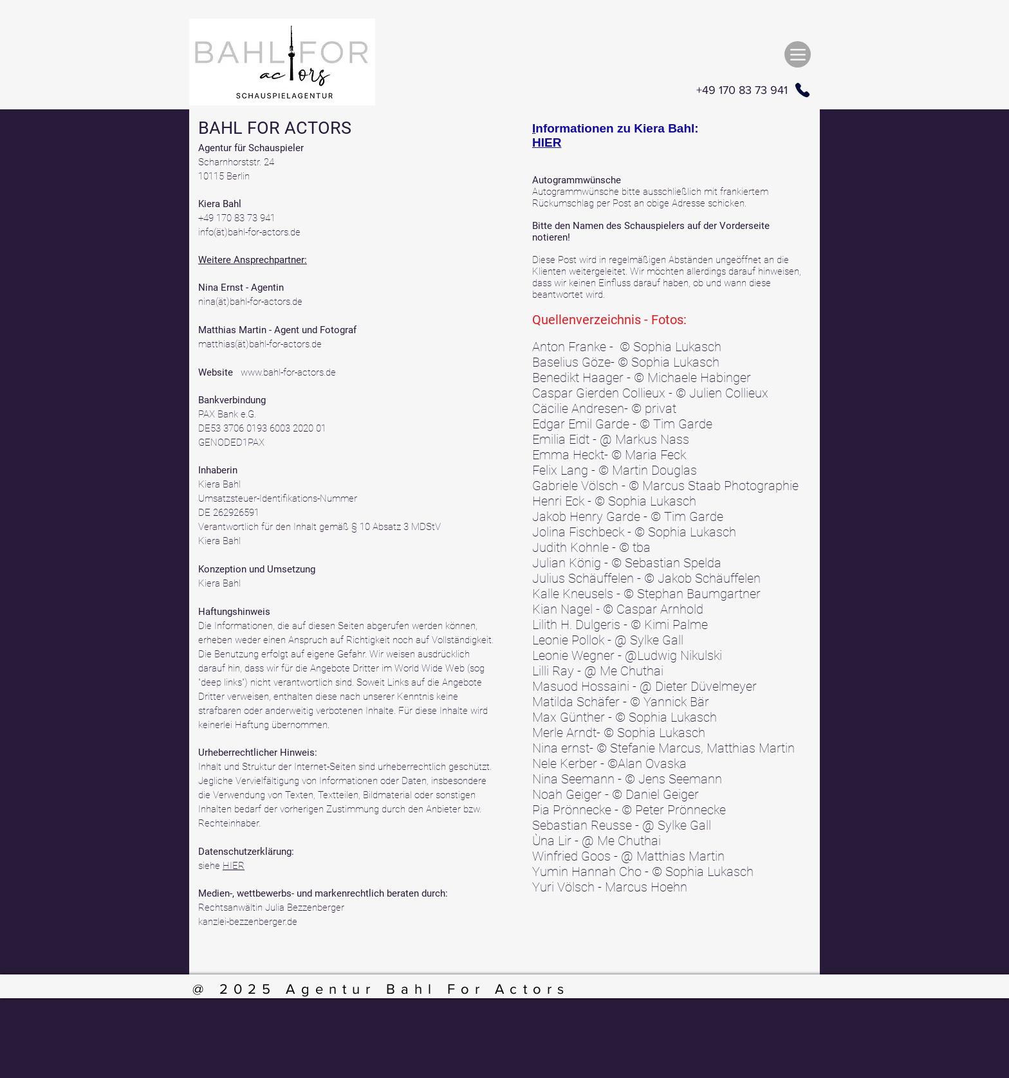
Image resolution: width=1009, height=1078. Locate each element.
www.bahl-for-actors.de (288, 372)
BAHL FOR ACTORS (274, 128)
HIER (234, 866)
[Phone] (802, 90)
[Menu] (797, 54)
